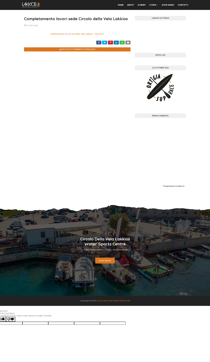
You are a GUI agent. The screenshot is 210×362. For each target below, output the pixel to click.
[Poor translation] (10, 319)
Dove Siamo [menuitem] (168, 5)
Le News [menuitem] (142, 5)
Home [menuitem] (121, 5)
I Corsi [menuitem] (152, 5)
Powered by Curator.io (173, 186)
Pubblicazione (58, 33)
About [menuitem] (130, 5)
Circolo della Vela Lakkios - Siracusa (86, 33)
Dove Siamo (105, 260)
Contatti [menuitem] (183, 5)
